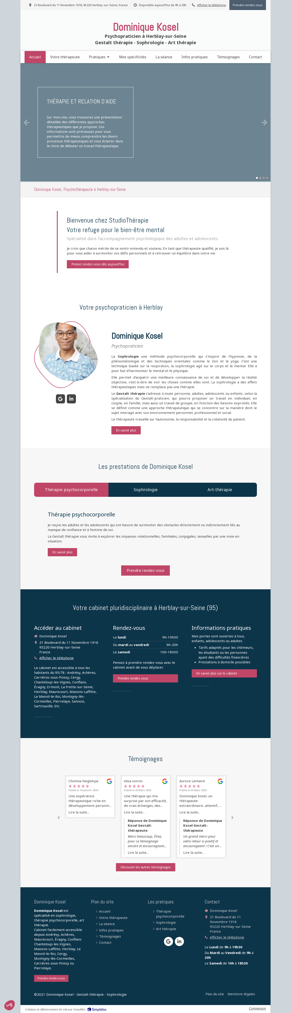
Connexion (257, 1008)
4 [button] (267, 178)
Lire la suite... (78, 812)
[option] (145, 122)
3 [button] (264, 178)
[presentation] (71, 490)
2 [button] (260, 178)
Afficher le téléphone (211, 5)
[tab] (71, 490)
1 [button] (257, 178)
